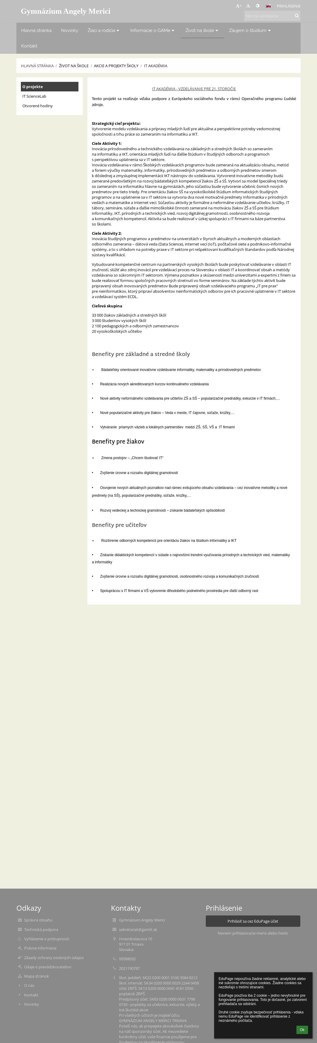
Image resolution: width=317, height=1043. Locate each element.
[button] (268, 6)
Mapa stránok (36, 976)
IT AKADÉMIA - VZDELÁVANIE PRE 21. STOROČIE (194, 88)
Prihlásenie (289, 6)
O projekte (32, 86)
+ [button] (239, 5)
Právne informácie (40, 948)
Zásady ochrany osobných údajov (54, 957)
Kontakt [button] (29, 45)
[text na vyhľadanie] (272, 15)
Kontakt (31, 995)
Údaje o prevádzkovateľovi (47, 967)
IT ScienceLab (34, 96)
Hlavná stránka (37, 65)
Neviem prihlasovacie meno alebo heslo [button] (253, 933)
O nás (29, 985)
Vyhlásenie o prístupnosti (46, 938)
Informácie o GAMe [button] (153, 30)
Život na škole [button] (202, 30)
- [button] (248, 5)
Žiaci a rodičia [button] (104, 30)
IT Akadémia (155, 65)
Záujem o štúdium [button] (250, 30)
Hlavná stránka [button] (36, 30)
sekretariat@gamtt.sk (138, 929)
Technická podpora (41, 929)
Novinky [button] (69, 30)
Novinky (31, 1004)
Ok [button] (302, 1030)
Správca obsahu (38, 920)
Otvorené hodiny (37, 105)
